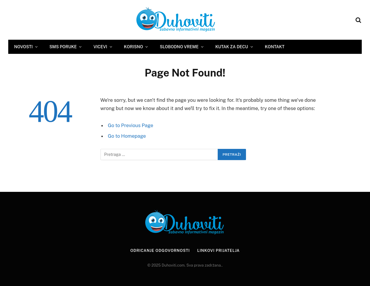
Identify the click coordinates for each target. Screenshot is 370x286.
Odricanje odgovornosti (160, 250)
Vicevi (100, 46)
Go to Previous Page (130, 125)
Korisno (133, 46)
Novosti (23, 46)
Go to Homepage (127, 136)
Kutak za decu (231, 46)
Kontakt (275, 46)
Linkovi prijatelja (218, 250)
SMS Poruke (63, 46)
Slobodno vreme (179, 46)
